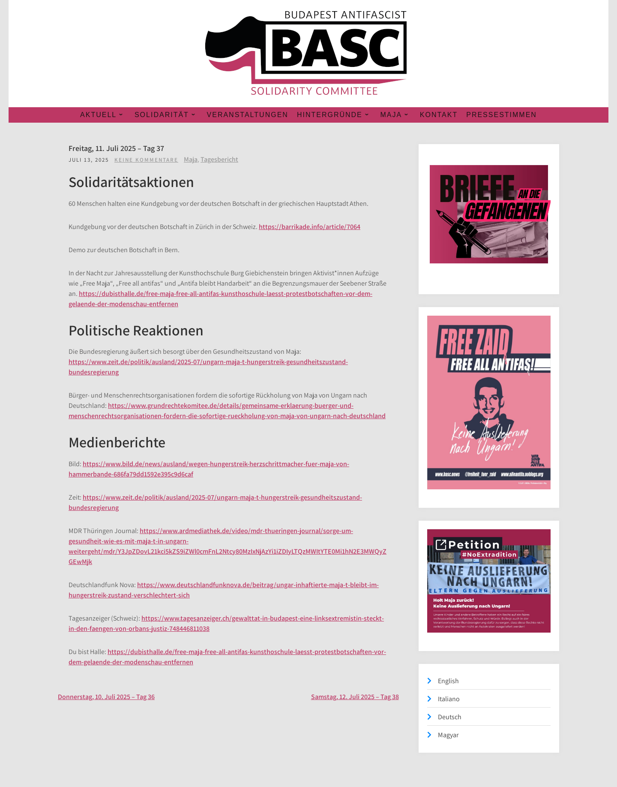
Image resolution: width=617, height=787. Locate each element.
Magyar (448, 734)
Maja (191, 159)
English (448, 680)
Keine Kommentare (146, 159)
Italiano (449, 698)
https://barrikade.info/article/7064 (309, 226)
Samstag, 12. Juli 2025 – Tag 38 (355, 696)
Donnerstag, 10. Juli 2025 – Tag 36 (106, 696)
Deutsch (449, 716)
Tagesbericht (219, 159)
